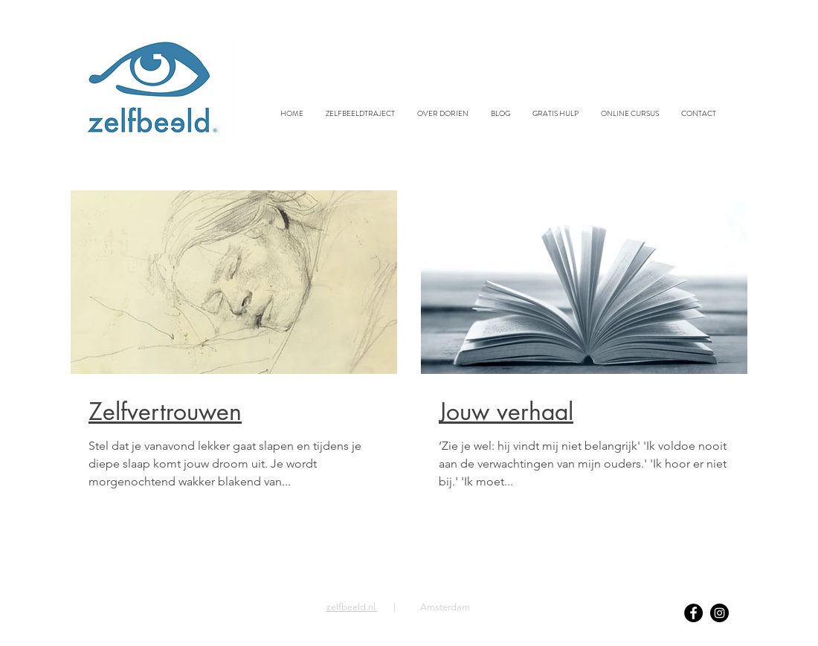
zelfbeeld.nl (352, 607)
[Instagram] (719, 613)
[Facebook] (693, 613)
